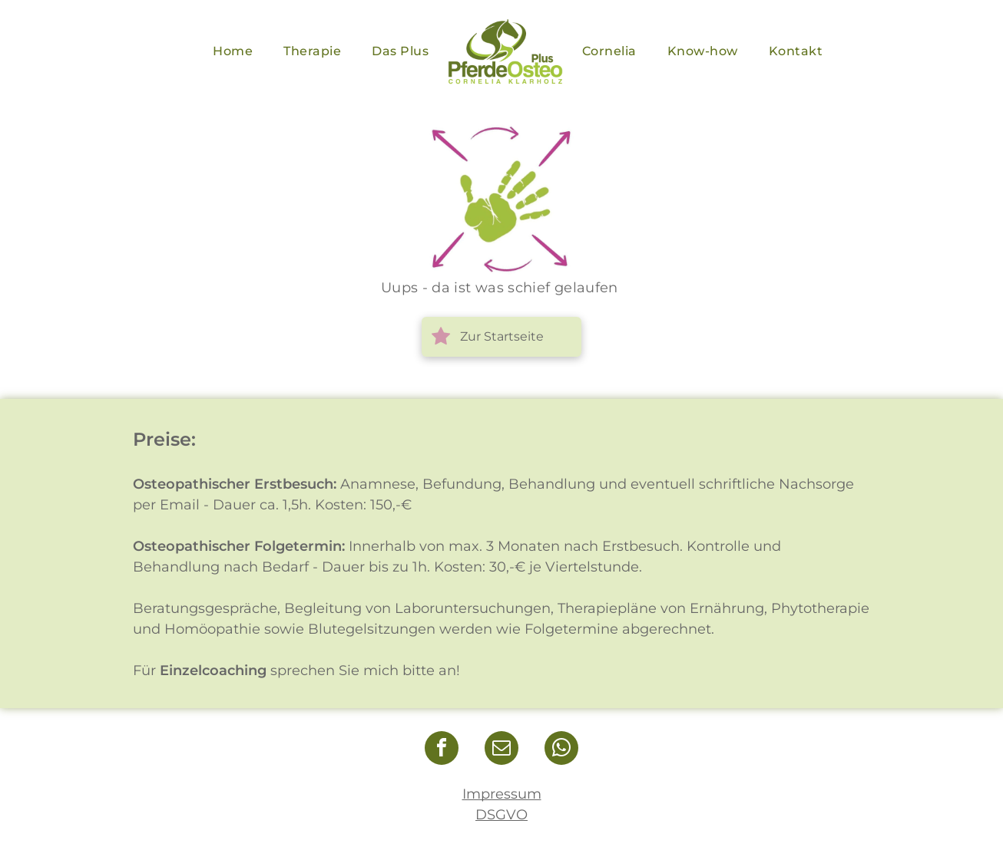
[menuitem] (232, 51)
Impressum (501, 794)
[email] (501, 750)
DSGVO (501, 814)
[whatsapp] (561, 750)
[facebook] (441, 750)
